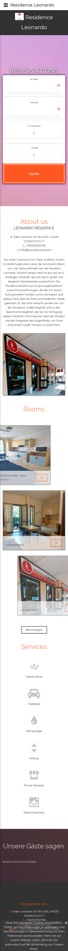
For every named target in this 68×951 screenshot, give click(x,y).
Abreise (34, 102)
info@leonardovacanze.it (34, 250)
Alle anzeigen (34, 629)
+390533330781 (34, 245)
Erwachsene (34, 125)
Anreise (34, 79)
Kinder (35, 147)
